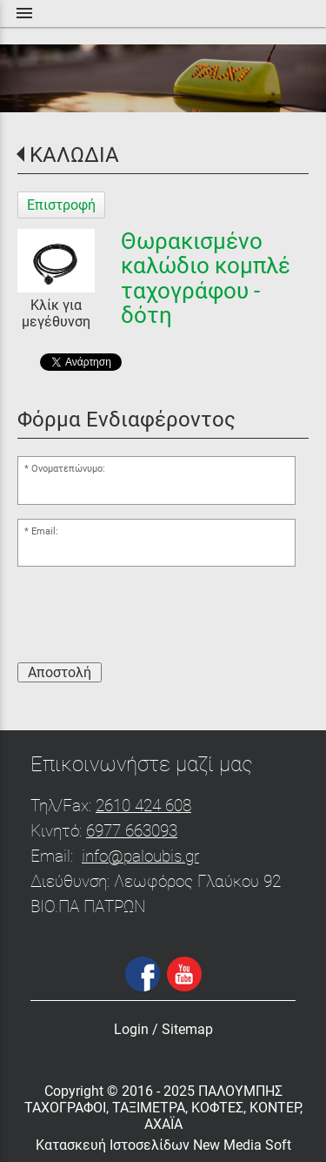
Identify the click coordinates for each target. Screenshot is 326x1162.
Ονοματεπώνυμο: (68, 468)
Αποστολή (59, 672)
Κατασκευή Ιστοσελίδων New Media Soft (163, 1145)
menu (24, 13)
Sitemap (187, 1029)
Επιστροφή (61, 205)
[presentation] (149, 614)
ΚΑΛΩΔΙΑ (74, 155)
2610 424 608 (143, 806)
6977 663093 (131, 831)
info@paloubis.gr (140, 856)
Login (131, 1029)
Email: (44, 531)
